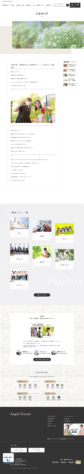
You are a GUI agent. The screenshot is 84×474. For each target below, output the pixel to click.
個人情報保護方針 (63, 438)
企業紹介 (49, 438)
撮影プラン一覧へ (42, 295)
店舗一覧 (28, 5)
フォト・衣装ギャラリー (38, 5)
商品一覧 (49, 5)
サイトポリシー (55, 438)
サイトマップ (71, 438)
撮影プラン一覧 (20, 5)
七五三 (12, 5)
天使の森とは (6, 5)
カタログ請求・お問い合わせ (42, 359)
